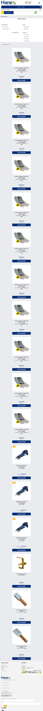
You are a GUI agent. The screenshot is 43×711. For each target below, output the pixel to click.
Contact (3, 669)
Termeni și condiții (25, 668)
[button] (39, 3)
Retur (2, 668)
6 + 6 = (2, 702)
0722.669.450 (8, 12)
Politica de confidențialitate (28, 667)
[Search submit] (40, 9)
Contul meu (3, 665)
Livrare (2, 667)
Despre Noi (24, 666)
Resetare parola (4, 666)
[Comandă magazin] (7, 44)
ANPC (23, 669)
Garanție (23, 665)
